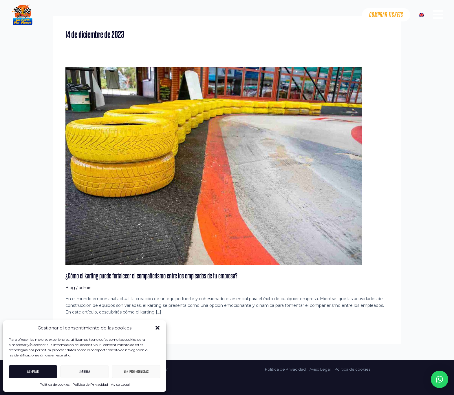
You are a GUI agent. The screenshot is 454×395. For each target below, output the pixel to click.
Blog (70, 287)
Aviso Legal (120, 384)
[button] (157, 328)
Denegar (85, 371)
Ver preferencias (136, 371)
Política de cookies (54, 384)
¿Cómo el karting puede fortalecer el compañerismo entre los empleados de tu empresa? (151, 276)
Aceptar (33, 371)
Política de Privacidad (90, 384)
